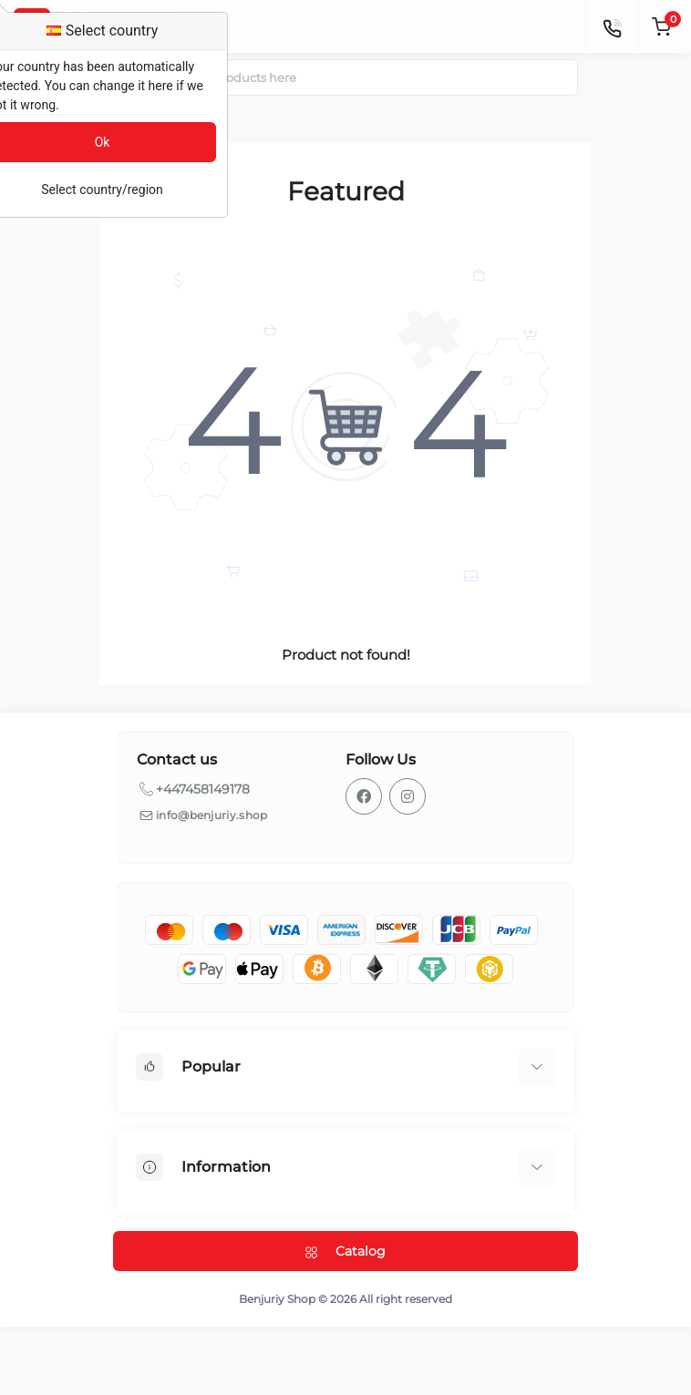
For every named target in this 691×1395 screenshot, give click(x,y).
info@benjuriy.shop (211, 815)
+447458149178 (203, 789)
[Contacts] (611, 26)
